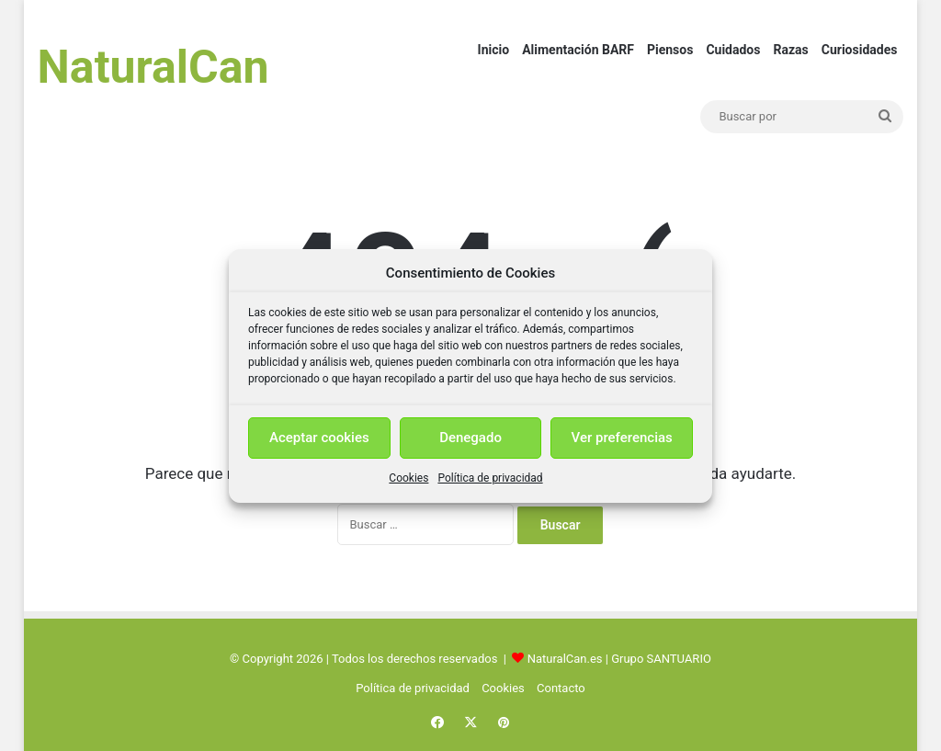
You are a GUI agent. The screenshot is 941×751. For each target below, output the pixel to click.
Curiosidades (860, 49)
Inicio (494, 49)
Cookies (408, 478)
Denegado (470, 437)
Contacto (561, 688)
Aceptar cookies (319, 437)
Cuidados (733, 49)
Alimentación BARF (578, 49)
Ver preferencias (622, 437)
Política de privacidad (489, 478)
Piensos (670, 49)
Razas (790, 49)
